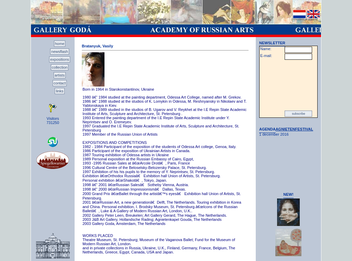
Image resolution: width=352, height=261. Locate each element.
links (59, 91)
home (60, 44)
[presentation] (288, 85)
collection (60, 67)
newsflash (59, 51)
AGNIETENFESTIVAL (294, 129)
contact (60, 83)
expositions (59, 59)
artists (60, 75)
